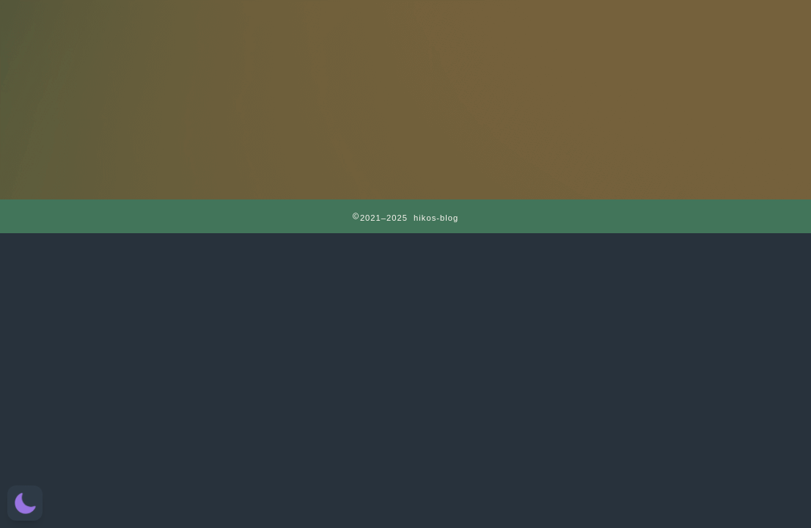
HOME (140, 19)
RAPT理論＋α (316, 19)
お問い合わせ (671, 19)
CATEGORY (493, 19)
